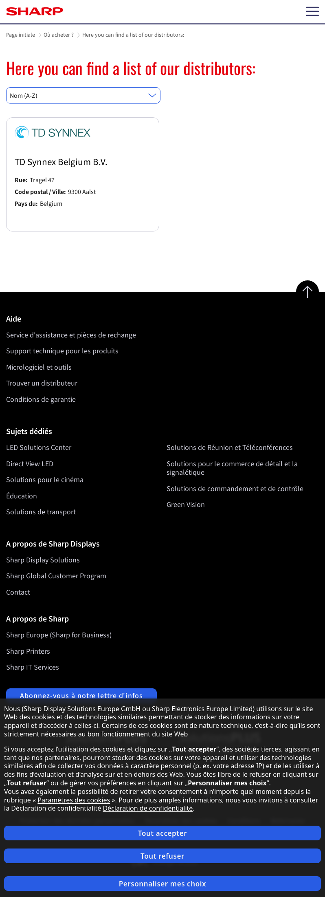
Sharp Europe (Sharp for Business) (59, 635)
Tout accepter (162, 833)
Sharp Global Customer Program (56, 576)
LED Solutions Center (38, 448)
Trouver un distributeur (41, 383)
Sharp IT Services (32, 667)
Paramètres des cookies (73, 800)
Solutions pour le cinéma (44, 480)
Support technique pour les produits (62, 351)
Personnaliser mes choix (162, 883)
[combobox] (83, 95)
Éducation (21, 496)
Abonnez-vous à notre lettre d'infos (81, 696)
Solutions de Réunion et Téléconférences (230, 448)
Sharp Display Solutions (43, 560)
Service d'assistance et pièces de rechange (71, 335)
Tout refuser (162, 856)
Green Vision (186, 505)
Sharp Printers (28, 651)
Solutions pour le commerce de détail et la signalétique (232, 468)
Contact (18, 592)
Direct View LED (29, 463)
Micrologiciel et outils (39, 367)
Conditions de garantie (41, 400)
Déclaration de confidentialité (148, 808)
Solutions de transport (41, 512)
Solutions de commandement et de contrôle (235, 488)
